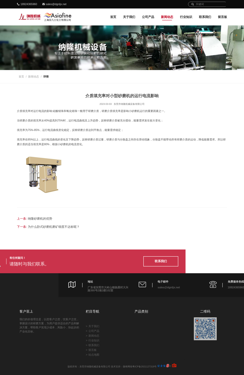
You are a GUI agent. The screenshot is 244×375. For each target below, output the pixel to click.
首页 (113, 17)
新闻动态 (167, 17)
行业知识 (186, 17)
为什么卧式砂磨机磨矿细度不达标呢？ (54, 226)
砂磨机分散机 (172, 348)
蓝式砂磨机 (144, 362)
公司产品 (148, 17)
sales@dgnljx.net (56, 4)
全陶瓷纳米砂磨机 (148, 348)
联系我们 (205, 17)
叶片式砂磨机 (145, 352)
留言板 (222, 17)
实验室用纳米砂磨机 (149, 343)
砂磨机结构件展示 (175, 357)
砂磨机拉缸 (171, 343)
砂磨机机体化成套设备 (177, 352)
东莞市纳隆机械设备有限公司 (129, 104)
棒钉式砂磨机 (145, 357)
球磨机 (141, 367)
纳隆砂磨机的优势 (40, 218)
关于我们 (129, 17)
